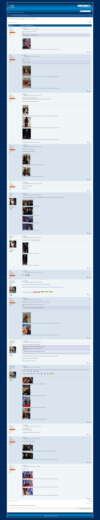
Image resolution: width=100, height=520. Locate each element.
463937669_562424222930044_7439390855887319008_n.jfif (32, 459)
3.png (23, 222)
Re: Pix (25, 28)
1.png (23, 206)
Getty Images (29, 429)
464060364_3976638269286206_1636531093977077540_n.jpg (33, 495)
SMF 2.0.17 (45, 515)
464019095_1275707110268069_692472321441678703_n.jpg (33, 478)
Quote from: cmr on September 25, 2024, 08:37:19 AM (31, 344)
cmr (10, 28)
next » (90, 20)
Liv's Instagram (27, 31)
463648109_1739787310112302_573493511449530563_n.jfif (32, 451)
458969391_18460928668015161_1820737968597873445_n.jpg (33, 127)
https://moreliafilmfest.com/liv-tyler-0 (29, 360)
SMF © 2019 (50, 515)
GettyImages (36, 101)
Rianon (11, 193)
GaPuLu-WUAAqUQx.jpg (26, 419)
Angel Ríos (12, 281)
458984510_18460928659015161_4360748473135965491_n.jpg (33, 139)
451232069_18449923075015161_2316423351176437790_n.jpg (33, 76)
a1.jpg (23, 253)
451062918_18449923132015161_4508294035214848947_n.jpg (33, 88)
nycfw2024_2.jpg (25, 176)
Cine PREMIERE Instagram (29, 441)
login (86, 4)
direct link (26, 188)
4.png (23, 230)
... (12, 22)
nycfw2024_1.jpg (25, 164)
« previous (87, 20)
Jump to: (78, 508)
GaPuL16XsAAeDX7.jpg (26, 395)
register (89, 4)
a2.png (23, 265)
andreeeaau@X (29, 186)
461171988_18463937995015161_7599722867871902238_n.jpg (33, 323)
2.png (23, 215)
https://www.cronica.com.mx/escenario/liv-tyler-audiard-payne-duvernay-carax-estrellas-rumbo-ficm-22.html (42, 287)
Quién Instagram (25, 468)
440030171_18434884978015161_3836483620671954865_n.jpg (33, 49)
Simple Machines (54, 515)
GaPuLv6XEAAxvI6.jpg (26, 407)
